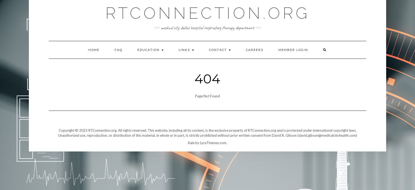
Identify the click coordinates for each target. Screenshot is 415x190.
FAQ (118, 50)
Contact (220, 50)
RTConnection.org (207, 13)
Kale (191, 143)
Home (94, 50)
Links (186, 50)
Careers (254, 50)
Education (150, 50)
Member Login (293, 50)
